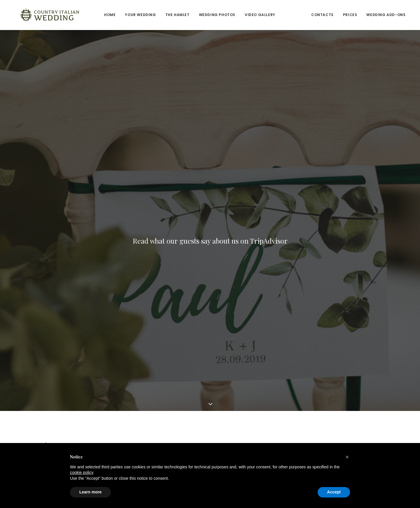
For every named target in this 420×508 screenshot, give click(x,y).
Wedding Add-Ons (235, 402)
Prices (330, 14)
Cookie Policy (229, 417)
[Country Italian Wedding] (40, 15)
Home (90, 14)
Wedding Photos (197, 14)
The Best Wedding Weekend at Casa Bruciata (123, 225)
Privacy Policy (229, 409)
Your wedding (120, 14)
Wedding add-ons (366, 14)
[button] (347, 457)
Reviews (273, 14)
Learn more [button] (90, 492)
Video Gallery (240, 14)
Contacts (302, 14)
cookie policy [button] (81, 472)
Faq (219, 424)
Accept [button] (334, 492)
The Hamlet (158, 14)
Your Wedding (145, 394)
